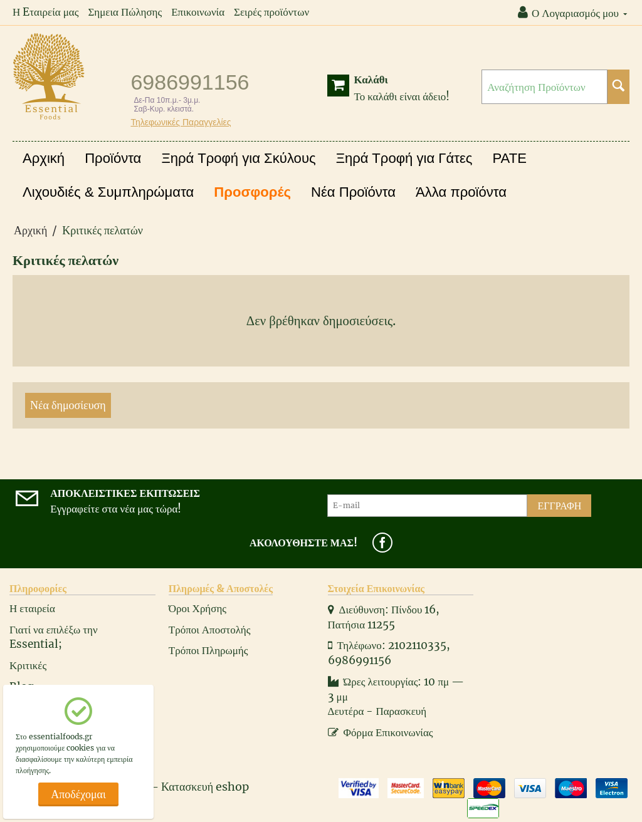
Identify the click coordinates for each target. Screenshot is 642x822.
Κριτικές (27, 665)
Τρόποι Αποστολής (210, 630)
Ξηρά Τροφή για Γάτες (404, 158)
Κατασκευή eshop (205, 786)
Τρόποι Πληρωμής (208, 650)
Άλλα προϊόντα (461, 192)
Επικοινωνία (197, 12)
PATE (510, 158)
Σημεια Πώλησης (125, 12)
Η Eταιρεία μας (45, 12)
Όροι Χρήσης (197, 608)
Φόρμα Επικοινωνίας (380, 732)
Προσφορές (252, 192)
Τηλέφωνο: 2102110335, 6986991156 (389, 652)
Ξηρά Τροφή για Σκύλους (238, 158)
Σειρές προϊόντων (271, 12)
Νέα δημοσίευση (68, 405)
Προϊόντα (113, 158)
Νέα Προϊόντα (353, 192)
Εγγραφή (559, 505)
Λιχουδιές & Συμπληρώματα (108, 192)
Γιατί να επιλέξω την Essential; (53, 637)
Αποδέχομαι (78, 794)
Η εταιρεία (32, 608)
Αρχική (44, 158)
